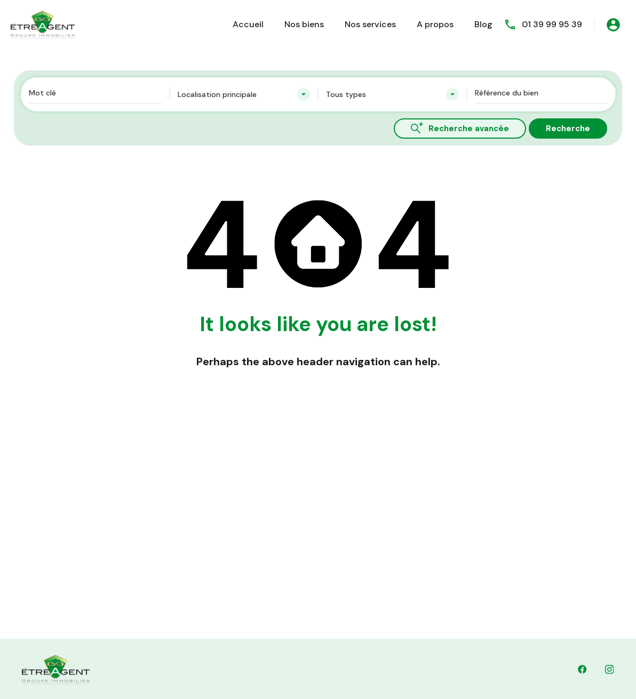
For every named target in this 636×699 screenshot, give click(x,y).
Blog (483, 24)
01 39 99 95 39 (552, 24)
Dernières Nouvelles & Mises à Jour (328, 580)
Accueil (248, 24)
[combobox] (244, 94)
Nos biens (304, 24)
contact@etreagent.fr (390, 629)
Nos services (370, 24)
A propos (435, 24)
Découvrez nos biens (302, 531)
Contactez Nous (294, 555)
